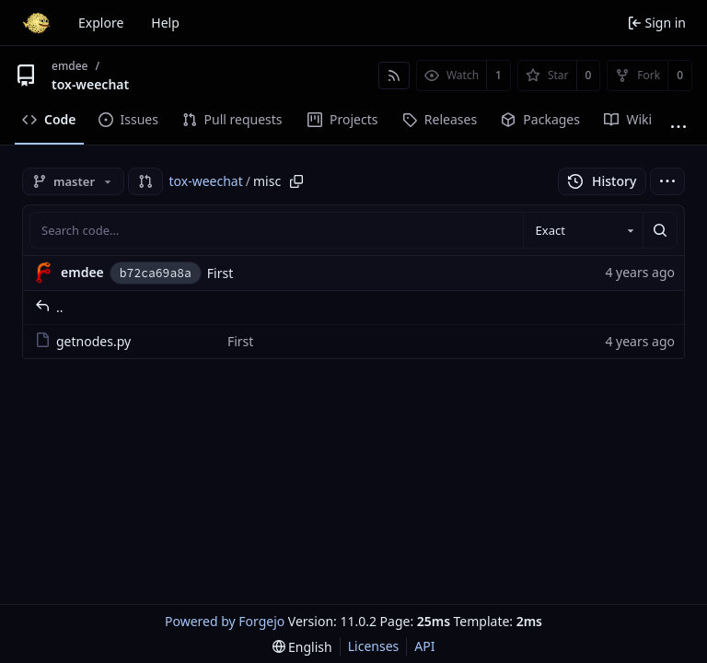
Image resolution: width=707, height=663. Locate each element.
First (220, 273)
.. (49, 307)
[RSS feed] (394, 75)
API (424, 646)
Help (165, 22)
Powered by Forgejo (224, 621)
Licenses (374, 646)
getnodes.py (83, 341)
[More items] (678, 127)
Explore (100, 22)
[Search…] (660, 230)
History (602, 181)
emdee (69, 66)
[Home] (36, 23)
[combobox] (583, 230)
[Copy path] (296, 181)
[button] (145, 181)
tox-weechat (90, 84)
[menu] (667, 181)
